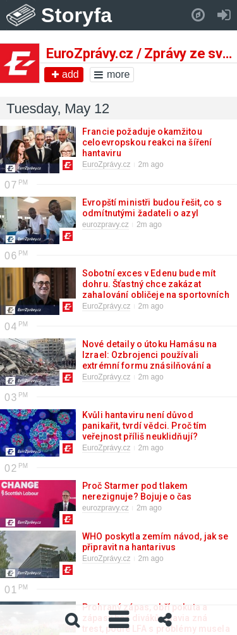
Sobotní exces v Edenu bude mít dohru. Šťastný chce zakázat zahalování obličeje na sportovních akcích (155, 289)
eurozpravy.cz (105, 224)
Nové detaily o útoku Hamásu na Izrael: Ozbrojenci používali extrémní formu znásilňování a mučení (149, 360)
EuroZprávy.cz (106, 164)
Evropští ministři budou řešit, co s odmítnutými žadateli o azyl (152, 207)
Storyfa (76, 15)
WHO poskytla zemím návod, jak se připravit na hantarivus (155, 541)
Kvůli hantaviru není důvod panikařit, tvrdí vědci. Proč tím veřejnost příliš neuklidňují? (144, 425)
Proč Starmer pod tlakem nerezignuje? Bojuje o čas (136, 491)
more (112, 74)
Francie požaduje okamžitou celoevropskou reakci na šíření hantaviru (147, 142)
